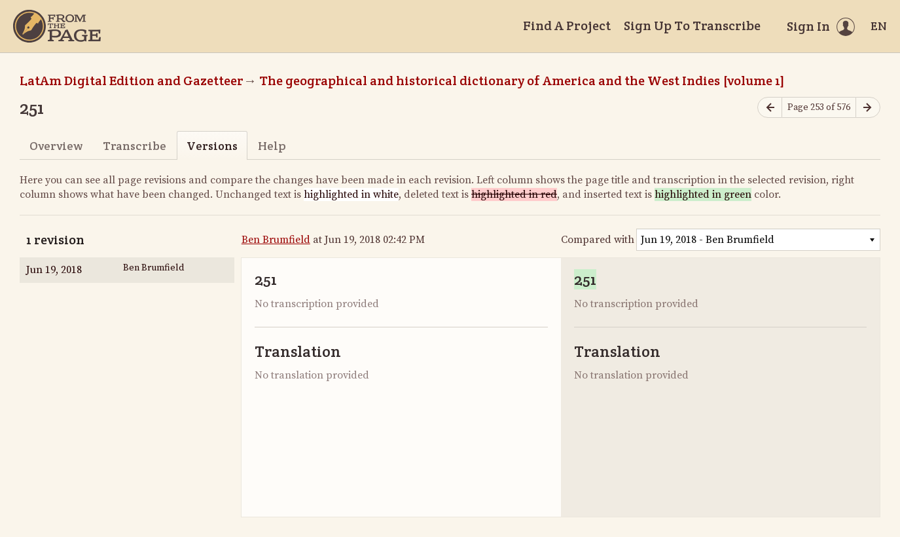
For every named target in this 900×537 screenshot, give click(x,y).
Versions (212, 145)
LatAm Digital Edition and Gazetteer (131, 80)
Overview (55, 145)
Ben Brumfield (276, 239)
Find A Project (567, 25)
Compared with (597, 239)
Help (272, 145)
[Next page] (867, 108)
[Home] (57, 26)
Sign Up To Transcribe (692, 25)
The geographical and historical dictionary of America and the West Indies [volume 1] (522, 80)
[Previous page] (769, 108)
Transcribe (134, 145)
